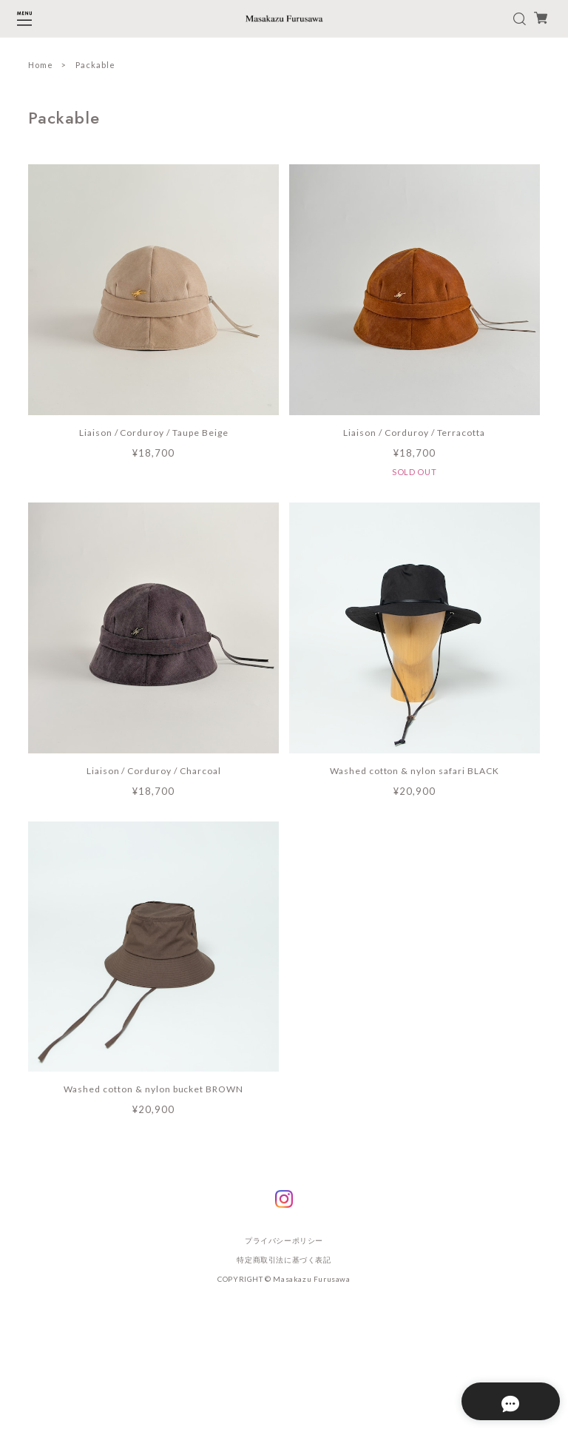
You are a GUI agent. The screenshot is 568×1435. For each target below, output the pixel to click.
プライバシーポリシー (284, 1240)
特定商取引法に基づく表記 (284, 1259)
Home (40, 65)
